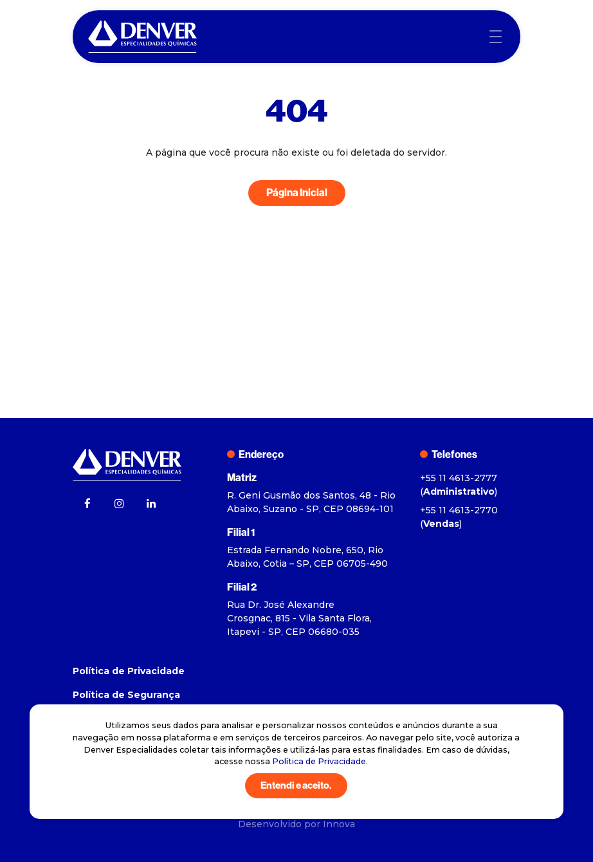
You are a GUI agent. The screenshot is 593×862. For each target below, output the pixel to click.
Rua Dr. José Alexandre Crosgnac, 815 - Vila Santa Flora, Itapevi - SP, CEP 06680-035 (299, 618)
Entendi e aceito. (296, 785)
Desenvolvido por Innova (296, 824)
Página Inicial (296, 193)
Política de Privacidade (129, 671)
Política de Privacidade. (320, 761)
